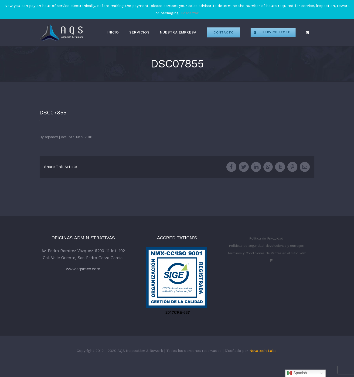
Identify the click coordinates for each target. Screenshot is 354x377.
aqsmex (51, 137)
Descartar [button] (190, 13)
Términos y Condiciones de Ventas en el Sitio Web (267, 253)
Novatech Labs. (263, 350)
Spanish (297, 373)
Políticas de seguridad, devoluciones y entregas (266, 245)
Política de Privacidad (266, 238)
